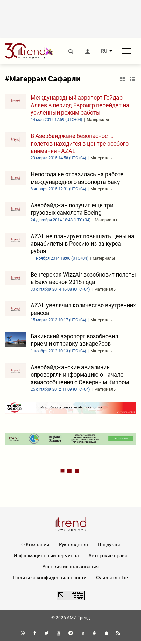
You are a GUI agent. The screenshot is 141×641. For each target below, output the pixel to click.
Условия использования (70, 566)
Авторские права (107, 556)
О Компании (35, 544)
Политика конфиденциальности (50, 578)
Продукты (109, 544)
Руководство (73, 544)
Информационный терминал (46, 556)
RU (104, 51)
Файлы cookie (112, 578)
